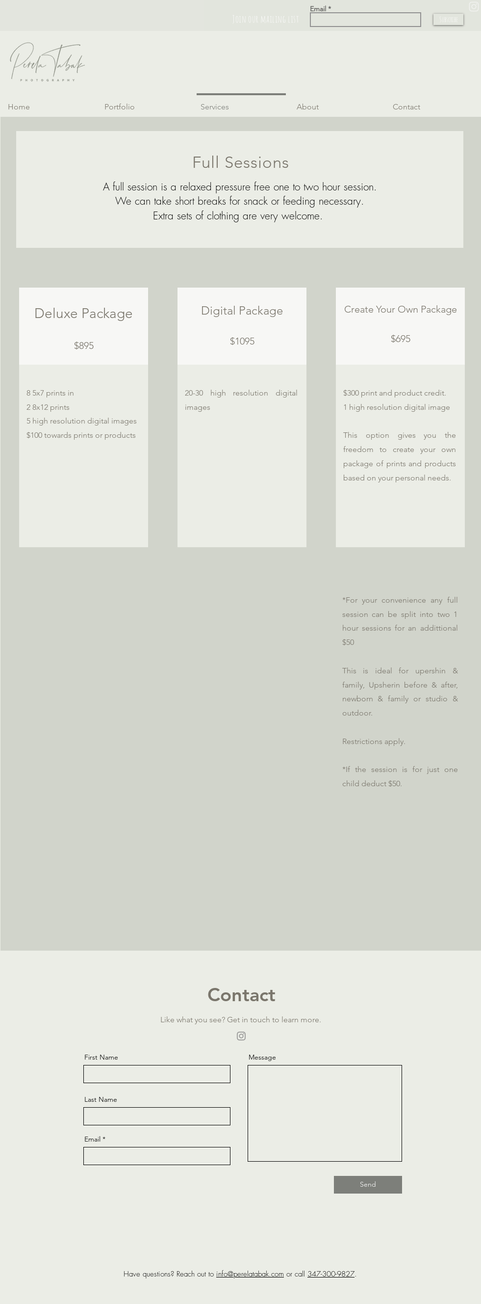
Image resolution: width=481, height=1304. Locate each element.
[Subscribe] (448, 19)
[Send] (368, 1185)
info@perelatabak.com (250, 1274)
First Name (101, 1057)
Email (318, 8)
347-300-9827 (330, 1274)
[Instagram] (241, 1036)
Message (262, 1057)
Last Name (100, 1099)
